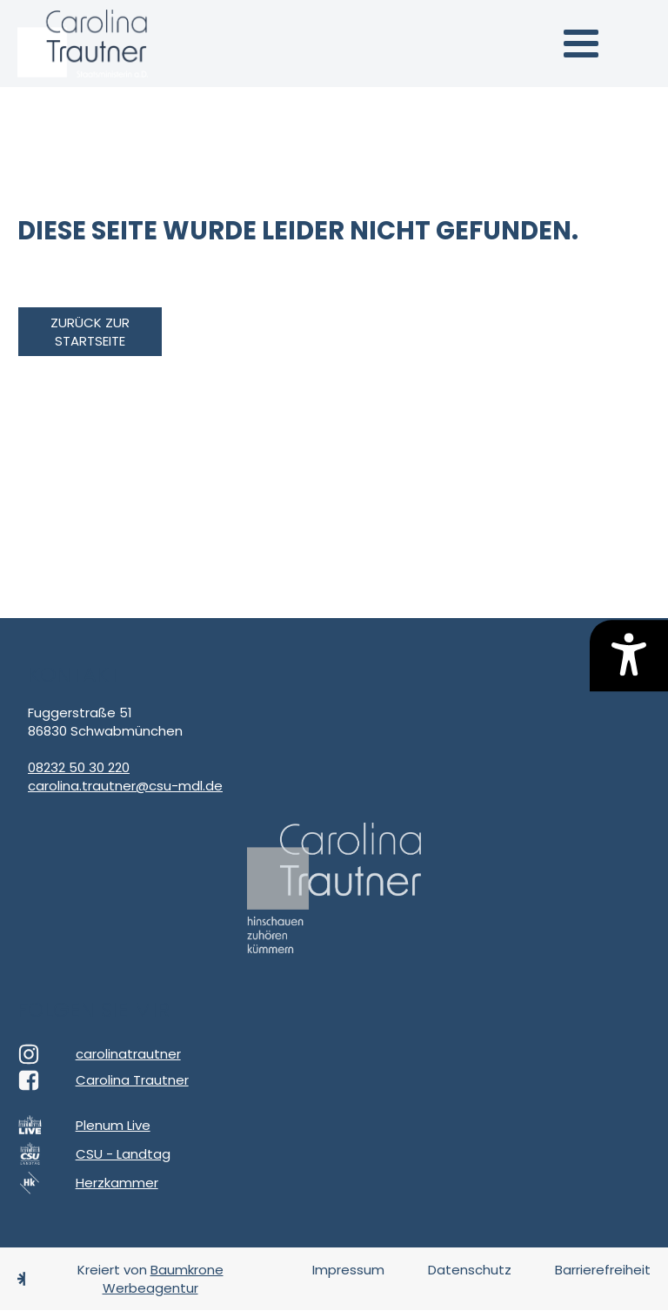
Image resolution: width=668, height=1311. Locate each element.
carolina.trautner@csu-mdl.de (125, 786)
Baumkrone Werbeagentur (163, 1279)
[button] (581, 43)
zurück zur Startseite (90, 331)
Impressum (348, 1270)
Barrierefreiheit (603, 1270)
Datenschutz (469, 1270)
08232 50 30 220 (79, 767)
